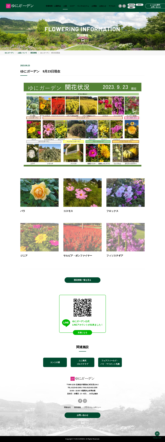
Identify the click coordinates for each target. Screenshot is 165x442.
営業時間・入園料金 (53, 6)
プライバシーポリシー (92, 407)
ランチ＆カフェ (83, 6)
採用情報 (77, 407)
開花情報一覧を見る (82, 280)
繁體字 (131, 7)
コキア (72, 6)
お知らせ (102, 6)
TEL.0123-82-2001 (75, 388)
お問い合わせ (82, 415)
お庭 (65, 6)
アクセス (112, 6)
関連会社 (67, 407)
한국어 (139, 4)
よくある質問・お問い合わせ (156, 6)
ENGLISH (131, 4)
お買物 (94, 6)
